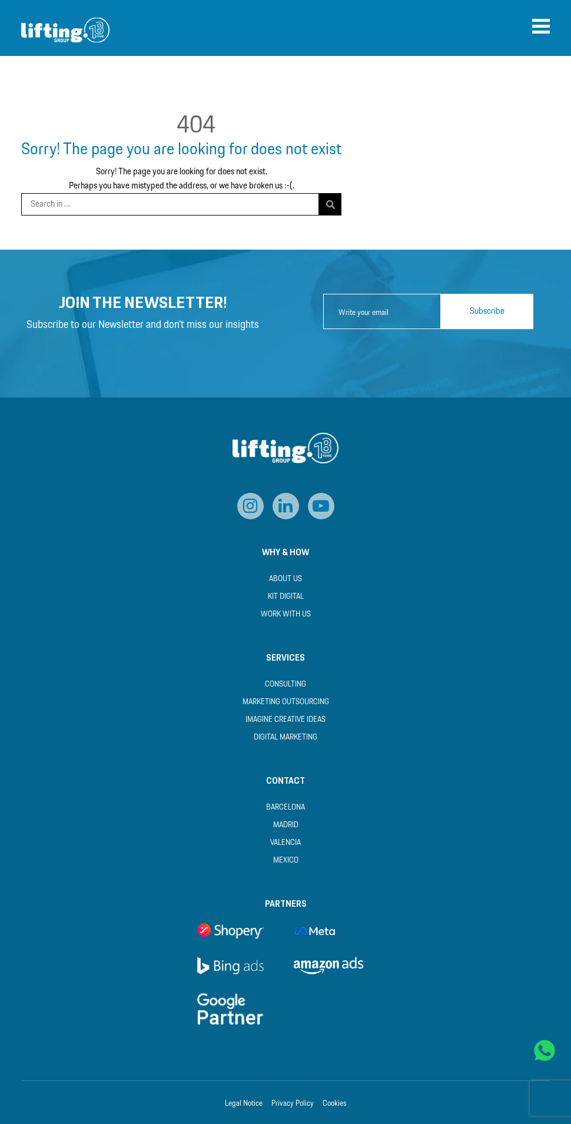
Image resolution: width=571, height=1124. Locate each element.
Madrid (285, 825)
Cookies (335, 1104)
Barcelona (285, 807)
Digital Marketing (285, 737)
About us (285, 579)
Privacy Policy (292, 1104)
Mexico (285, 860)
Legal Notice (244, 1104)
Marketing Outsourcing (286, 702)
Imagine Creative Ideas (285, 719)
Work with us (286, 614)
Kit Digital (286, 596)
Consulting (285, 684)
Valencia (285, 842)
